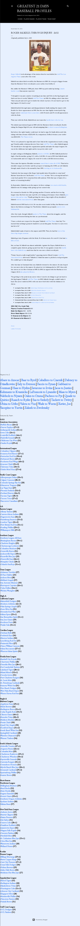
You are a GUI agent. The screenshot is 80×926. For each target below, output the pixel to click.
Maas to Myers (67, 392)
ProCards (18, 329)
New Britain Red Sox (9, 524)
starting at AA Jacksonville (53, 168)
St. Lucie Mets (6, 680)
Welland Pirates (6, 846)
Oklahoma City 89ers (9, 440)
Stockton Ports (6, 622)
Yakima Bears (5, 804)
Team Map (51, 19)
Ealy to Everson (26, 384)
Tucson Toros (6, 498)
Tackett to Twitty (61, 400)
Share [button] (12, 326)
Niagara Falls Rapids (9, 830)
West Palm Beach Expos (9, 690)
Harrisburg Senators (9, 519)
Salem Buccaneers (8, 648)
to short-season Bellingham (57, 127)
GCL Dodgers (6, 909)
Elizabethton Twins (8, 885)
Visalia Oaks (5, 625)
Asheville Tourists (8, 746)
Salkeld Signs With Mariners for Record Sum (41, 288)
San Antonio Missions (9, 582)
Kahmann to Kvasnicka (13, 392)
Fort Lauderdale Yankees (10, 667)
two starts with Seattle (58, 185)
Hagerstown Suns (8, 517)
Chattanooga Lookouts (10, 545)
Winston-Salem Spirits (9, 651)
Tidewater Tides (6, 466)
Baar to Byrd (28, 380)
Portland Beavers (7, 493)
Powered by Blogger (40, 919)
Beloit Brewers (6, 706)
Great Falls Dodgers (8, 864)
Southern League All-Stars (11, 538)
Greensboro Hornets (9, 764)
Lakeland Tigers (7, 669)
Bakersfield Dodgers (8, 601)
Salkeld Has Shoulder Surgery (38, 290)
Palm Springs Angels (9, 606)
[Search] (68, 6)
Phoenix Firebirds (7, 490)
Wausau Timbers (7, 738)
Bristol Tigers (6, 880)
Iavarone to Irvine (42, 388)
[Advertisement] (40, 349)
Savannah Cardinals (8, 769)
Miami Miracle (6, 672)
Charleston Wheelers (9, 756)
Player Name (28, 19)
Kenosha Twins (7, 717)
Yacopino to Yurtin (11, 408)
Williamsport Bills (7, 530)
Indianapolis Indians (9, 430)
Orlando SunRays (8, 564)
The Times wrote (27, 137)
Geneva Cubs (6, 822)
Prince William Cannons (10, 646)
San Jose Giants (7, 619)
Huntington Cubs (8, 888)
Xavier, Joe (64, 404)
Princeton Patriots (8, 899)
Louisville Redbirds (8, 435)
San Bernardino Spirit (9, 617)
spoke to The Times (40, 214)
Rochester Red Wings (9, 461)
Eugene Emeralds (7, 793)
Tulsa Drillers (5, 588)
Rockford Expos (7, 727)
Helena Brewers (7, 867)
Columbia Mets (7, 751)
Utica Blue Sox (6, 841)
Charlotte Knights (8, 543)
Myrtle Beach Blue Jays (10, 767)
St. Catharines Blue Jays (10, 838)
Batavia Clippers (7, 814)
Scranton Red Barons (9, 453)
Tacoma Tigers (6, 495)
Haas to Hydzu (21, 388)
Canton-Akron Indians (10, 514)
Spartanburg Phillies (9, 772)
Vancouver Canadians (9, 501)
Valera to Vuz (28, 404)
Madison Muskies (7, 719)
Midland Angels (7, 580)
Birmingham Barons (8, 540)
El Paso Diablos (6, 574)
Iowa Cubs (5, 432)
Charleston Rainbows (9, 754)
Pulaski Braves (6, 901)
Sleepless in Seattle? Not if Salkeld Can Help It (43, 293)
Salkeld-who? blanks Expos (50, 300)
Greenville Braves (7, 551)
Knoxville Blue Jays (8, 556)
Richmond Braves (8, 459)
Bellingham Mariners (9, 785)
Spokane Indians (7, 801)
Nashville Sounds (7, 437)
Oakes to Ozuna (33, 396)
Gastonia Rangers (8, 762)
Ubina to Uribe (9, 404)
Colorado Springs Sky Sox (11, 482)
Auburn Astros (7, 812)
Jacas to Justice (63, 388)
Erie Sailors (5, 820)
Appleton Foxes (7, 704)
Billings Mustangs (8, 856)
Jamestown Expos (8, 827)
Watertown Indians (8, 843)
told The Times (38, 98)
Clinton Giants (6, 714)
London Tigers (6, 522)
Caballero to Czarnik (50, 380)
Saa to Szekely (41, 400)
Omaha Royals (6, 443)
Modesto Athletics (8, 603)
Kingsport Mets (7, 893)
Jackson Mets (6, 577)
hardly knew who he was (54, 120)
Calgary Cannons (7, 480)
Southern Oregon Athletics (11, 798)
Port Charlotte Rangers (10, 677)
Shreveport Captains (9, 585)
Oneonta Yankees (7, 833)
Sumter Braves (6, 775)
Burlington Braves (8, 709)
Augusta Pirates (7, 748)
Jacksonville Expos (8, 553)
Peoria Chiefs (6, 722)
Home (19, 19)
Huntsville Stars (7, 559)
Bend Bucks (5, 788)
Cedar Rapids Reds (8, 712)
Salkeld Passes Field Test (37, 297)
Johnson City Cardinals (10, 891)
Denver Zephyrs (7, 427)
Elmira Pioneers (7, 817)
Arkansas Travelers (8, 572)
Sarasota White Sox (8, 685)
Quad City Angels (8, 725)
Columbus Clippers (8, 451)
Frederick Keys (6, 635)
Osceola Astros (6, 675)
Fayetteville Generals (9, 759)
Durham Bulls (6, 632)
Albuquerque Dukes (9, 477)
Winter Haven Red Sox (9, 693)
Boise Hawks (6, 791)
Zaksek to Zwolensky (37, 408)
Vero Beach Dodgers (8, 688)
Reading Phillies (7, 527)
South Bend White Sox (9, 730)
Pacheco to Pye (54, 396)
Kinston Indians (7, 638)
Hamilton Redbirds (8, 825)
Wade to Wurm (47, 404)
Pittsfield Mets (6, 835)
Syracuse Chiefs (7, 464)
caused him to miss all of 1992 (50, 163)
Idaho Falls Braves (8, 870)
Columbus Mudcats (8, 548)
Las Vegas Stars (6, 488)
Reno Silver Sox (7, 609)
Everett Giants (6, 796)
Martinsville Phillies (8, 896)
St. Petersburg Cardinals (10, 683)
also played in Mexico (27, 272)
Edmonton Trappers (9, 485)
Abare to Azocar (9, 380)
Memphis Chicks (7, 561)
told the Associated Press (24, 199)
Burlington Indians (8, 883)
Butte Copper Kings (9, 859)
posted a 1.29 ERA (43, 154)
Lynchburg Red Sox (8, 640)
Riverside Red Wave (8, 611)
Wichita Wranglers (7, 590)
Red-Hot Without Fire (36, 295)
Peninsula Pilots (7, 643)
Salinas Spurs (6, 614)
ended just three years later (30, 113)
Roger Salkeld (15, 74)
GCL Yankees (6, 912)
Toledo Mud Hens (7, 469)
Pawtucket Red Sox (8, 456)
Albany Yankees (7, 511)
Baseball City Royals (9, 659)
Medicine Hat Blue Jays (10, 872)
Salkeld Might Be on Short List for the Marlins (43, 302)
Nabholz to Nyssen (11, 396)
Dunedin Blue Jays (8, 664)
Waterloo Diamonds (8, 735)
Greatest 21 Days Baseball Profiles (34, 8)
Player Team (40, 19)
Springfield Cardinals (9, 733)
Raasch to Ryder (21, 400)
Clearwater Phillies (8, 661)
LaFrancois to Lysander (43, 392)
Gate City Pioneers (8, 862)
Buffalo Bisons (6, 424)
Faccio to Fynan (46, 384)
